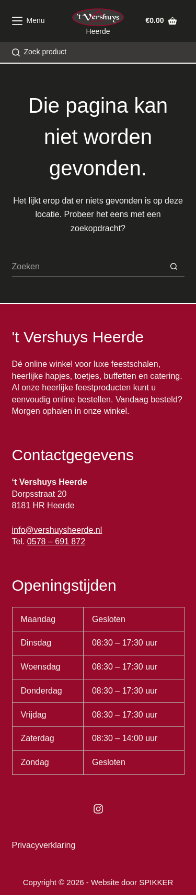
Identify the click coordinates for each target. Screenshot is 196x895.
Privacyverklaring (44, 845)
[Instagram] (98, 809)
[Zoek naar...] (88, 266)
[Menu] (28, 21)
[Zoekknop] (174, 266)
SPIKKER (156, 882)
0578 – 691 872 (56, 541)
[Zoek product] (39, 52)
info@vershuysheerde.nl (57, 530)
